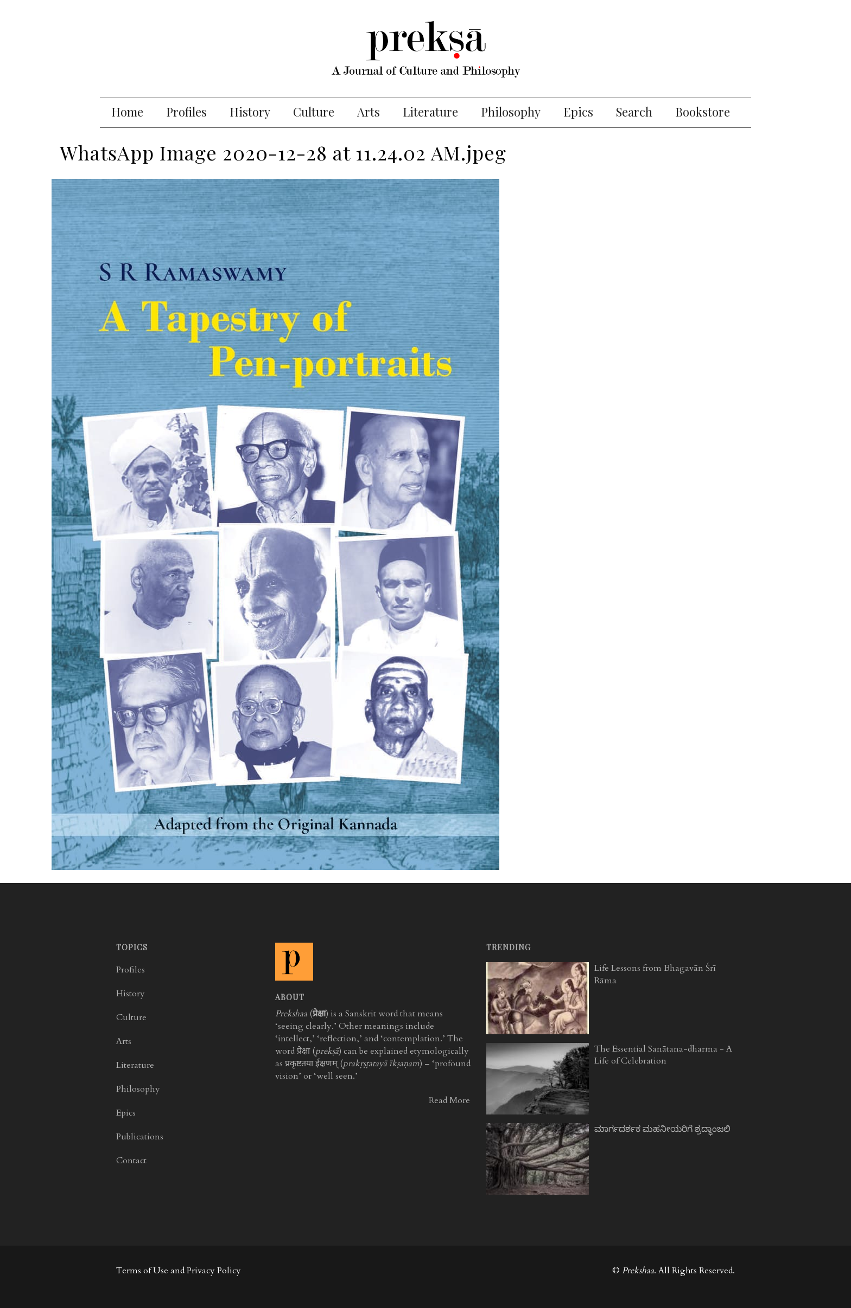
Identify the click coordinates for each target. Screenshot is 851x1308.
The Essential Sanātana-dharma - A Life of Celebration (663, 1055)
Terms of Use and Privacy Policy (178, 1271)
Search (634, 112)
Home (127, 112)
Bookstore (702, 112)
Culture (313, 112)
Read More (449, 1100)
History (250, 112)
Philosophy (511, 112)
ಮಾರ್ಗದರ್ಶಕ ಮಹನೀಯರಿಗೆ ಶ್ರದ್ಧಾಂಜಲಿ (662, 1129)
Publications (139, 1137)
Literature (430, 112)
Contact (131, 1161)
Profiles (186, 112)
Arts (368, 112)
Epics (578, 112)
